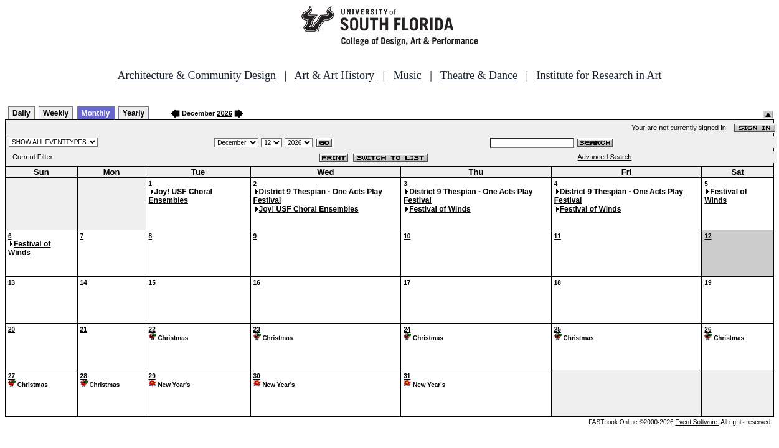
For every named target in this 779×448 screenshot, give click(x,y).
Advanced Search (604, 157)
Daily (21, 113)
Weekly (55, 113)
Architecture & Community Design (197, 75)
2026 (224, 113)
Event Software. (697, 422)
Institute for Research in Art (599, 75)
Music (408, 75)
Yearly (133, 113)
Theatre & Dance (478, 75)
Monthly (96, 113)
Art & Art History (335, 75)
